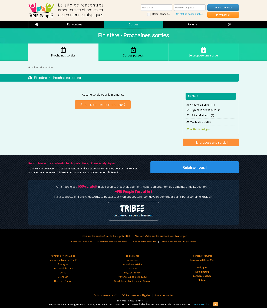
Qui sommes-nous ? (105, 295)
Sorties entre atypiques (144, 241)
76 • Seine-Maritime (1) (200, 115)
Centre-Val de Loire (63, 268)
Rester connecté (161, 13)
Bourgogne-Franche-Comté (63, 260)
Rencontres (74, 24)
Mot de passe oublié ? (189, 13)
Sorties (133, 24)
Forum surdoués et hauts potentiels (178, 241)
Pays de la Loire (132, 272)
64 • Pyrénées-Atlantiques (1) (203, 110)
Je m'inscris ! (223, 14)
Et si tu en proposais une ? (103, 104)
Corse (63, 272)
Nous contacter (164, 295)
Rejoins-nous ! (195, 167)
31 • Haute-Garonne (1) (200, 104)
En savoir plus (202, 304)
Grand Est (63, 276)
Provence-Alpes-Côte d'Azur (132, 276)
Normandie (132, 260)
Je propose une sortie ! (210, 142)
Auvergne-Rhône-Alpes (63, 255)
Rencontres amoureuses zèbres (112, 241)
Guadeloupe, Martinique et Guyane (132, 281)
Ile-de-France (132, 255)
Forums (193, 24)
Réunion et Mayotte (202, 255)
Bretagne (63, 264)
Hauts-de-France (63, 281)
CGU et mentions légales (136, 295)
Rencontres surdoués (81, 241)
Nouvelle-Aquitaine (133, 264)
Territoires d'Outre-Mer (202, 260)
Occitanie (132, 268)
